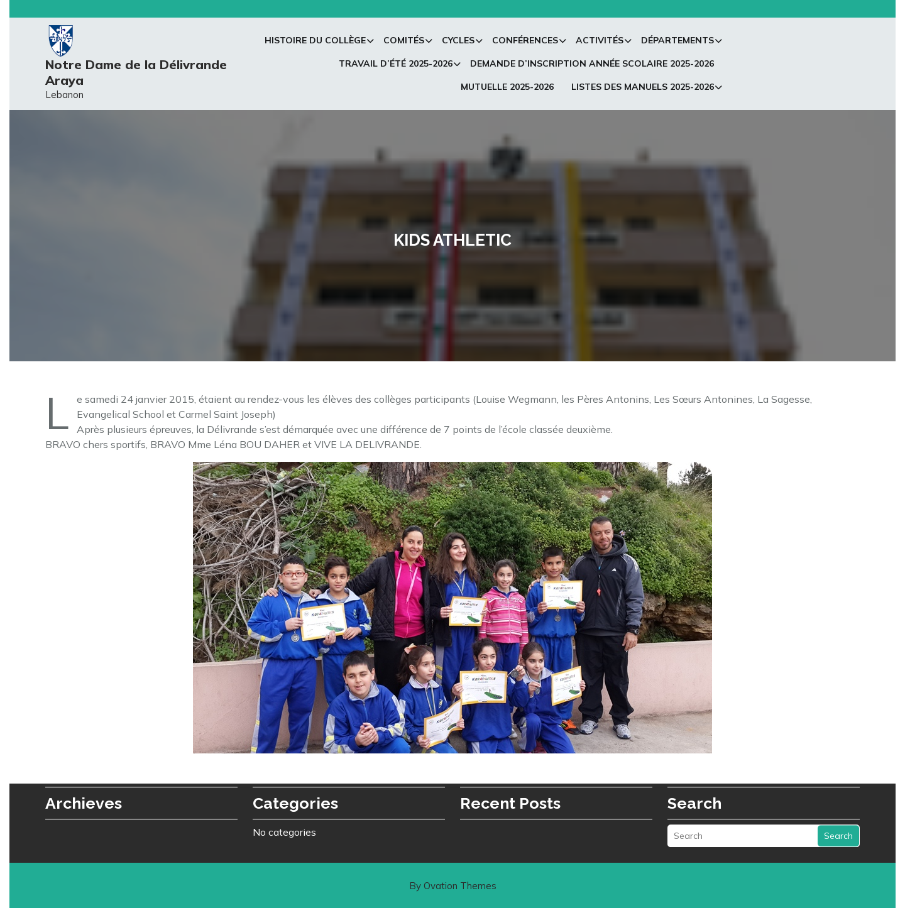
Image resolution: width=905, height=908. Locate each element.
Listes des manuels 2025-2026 (642, 89)
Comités (403, 42)
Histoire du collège (315, 42)
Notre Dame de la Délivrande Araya (136, 74)
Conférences (525, 42)
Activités (599, 42)
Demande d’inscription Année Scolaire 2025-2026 (592, 66)
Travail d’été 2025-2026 (395, 66)
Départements (677, 42)
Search (838, 820)
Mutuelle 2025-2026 (507, 89)
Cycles (458, 42)
